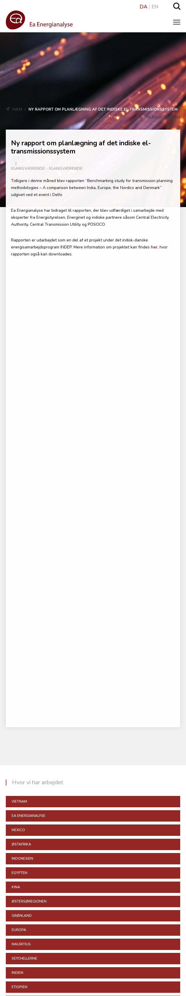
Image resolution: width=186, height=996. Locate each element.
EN (155, 6)
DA (143, 6)
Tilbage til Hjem (160, 117)
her (154, 247)
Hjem (17, 109)
